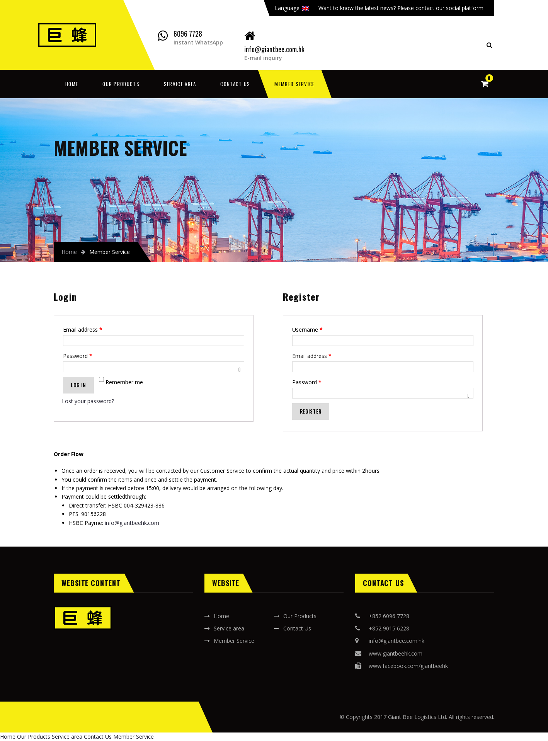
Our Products (121, 84)
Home (71, 84)
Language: (292, 8)
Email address (82, 329)
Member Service (294, 84)
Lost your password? (88, 401)
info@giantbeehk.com (132, 522)
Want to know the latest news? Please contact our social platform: (404, 8)
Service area (180, 84)
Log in (78, 385)
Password (77, 355)
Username (307, 329)
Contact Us (235, 84)
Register (311, 411)
